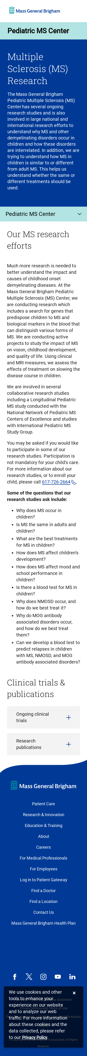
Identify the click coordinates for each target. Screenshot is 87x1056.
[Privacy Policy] (34, 1037)
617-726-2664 (56, 482)
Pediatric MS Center (38, 31)
